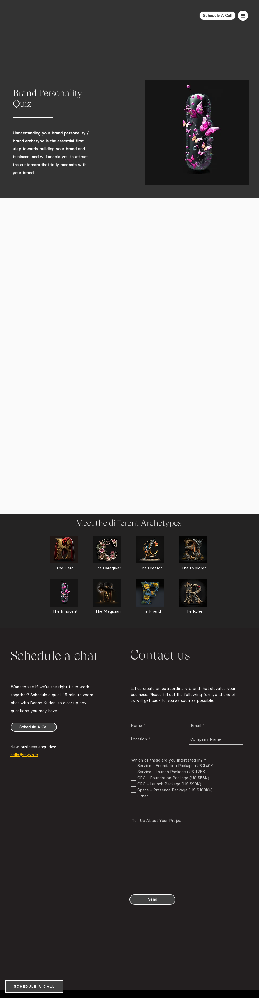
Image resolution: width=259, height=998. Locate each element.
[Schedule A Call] (217, 15)
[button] (243, 16)
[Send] (152, 899)
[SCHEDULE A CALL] (34, 986)
